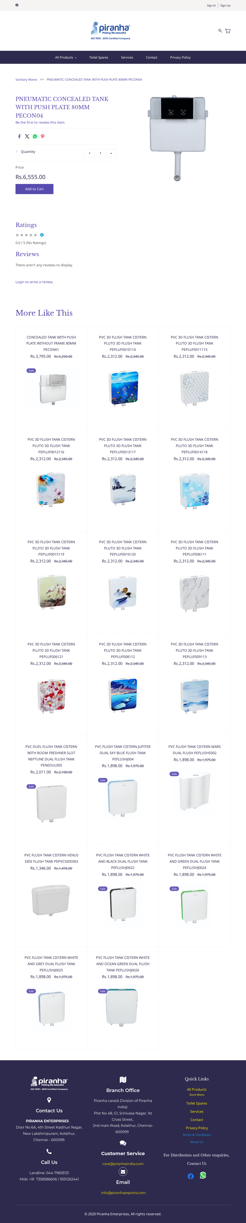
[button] (197, 1129)
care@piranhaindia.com (122, 1159)
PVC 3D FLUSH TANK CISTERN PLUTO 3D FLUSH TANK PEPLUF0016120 (122, 543)
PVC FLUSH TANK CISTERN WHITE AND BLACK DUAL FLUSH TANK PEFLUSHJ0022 (123, 856)
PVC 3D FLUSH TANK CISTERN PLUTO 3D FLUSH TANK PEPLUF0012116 (51, 440)
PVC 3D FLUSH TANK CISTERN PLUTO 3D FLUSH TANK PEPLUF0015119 (51, 543)
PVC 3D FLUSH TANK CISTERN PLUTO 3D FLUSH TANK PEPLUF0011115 (194, 338)
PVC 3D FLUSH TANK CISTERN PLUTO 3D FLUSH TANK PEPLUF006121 (51, 645)
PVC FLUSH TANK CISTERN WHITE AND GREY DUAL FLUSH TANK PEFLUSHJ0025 (51, 959)
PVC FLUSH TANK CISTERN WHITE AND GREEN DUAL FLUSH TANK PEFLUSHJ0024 (194, 856)
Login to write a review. (34, 276)
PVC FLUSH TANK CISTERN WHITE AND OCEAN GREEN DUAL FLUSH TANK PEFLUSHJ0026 (123, 959)
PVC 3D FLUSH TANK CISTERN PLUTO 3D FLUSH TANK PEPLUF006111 (194, 543)
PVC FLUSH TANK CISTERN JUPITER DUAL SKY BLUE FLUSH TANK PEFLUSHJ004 (123, 748)
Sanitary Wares (26, 74)
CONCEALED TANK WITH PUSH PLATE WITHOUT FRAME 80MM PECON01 (51, 338)
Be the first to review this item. (40, 117)
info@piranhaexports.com (123, 1188)
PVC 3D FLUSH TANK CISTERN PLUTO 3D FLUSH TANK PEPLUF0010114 (122, 338)
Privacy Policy (197, 1122)
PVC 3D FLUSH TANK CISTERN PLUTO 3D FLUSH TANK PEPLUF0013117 (122, 440)
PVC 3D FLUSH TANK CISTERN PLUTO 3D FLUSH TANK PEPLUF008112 (122, 645)
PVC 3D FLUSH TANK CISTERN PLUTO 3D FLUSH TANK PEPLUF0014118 (194, 440)
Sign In (211, 5)
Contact (196, 1114)
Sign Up (225, 5)
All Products (197, 1084)
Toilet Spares (196, 1098)
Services (197, 1106)
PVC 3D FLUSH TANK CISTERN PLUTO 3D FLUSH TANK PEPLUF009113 (194, 645)
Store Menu (196, 1089)
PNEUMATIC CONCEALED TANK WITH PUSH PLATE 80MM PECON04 (94, 74)
